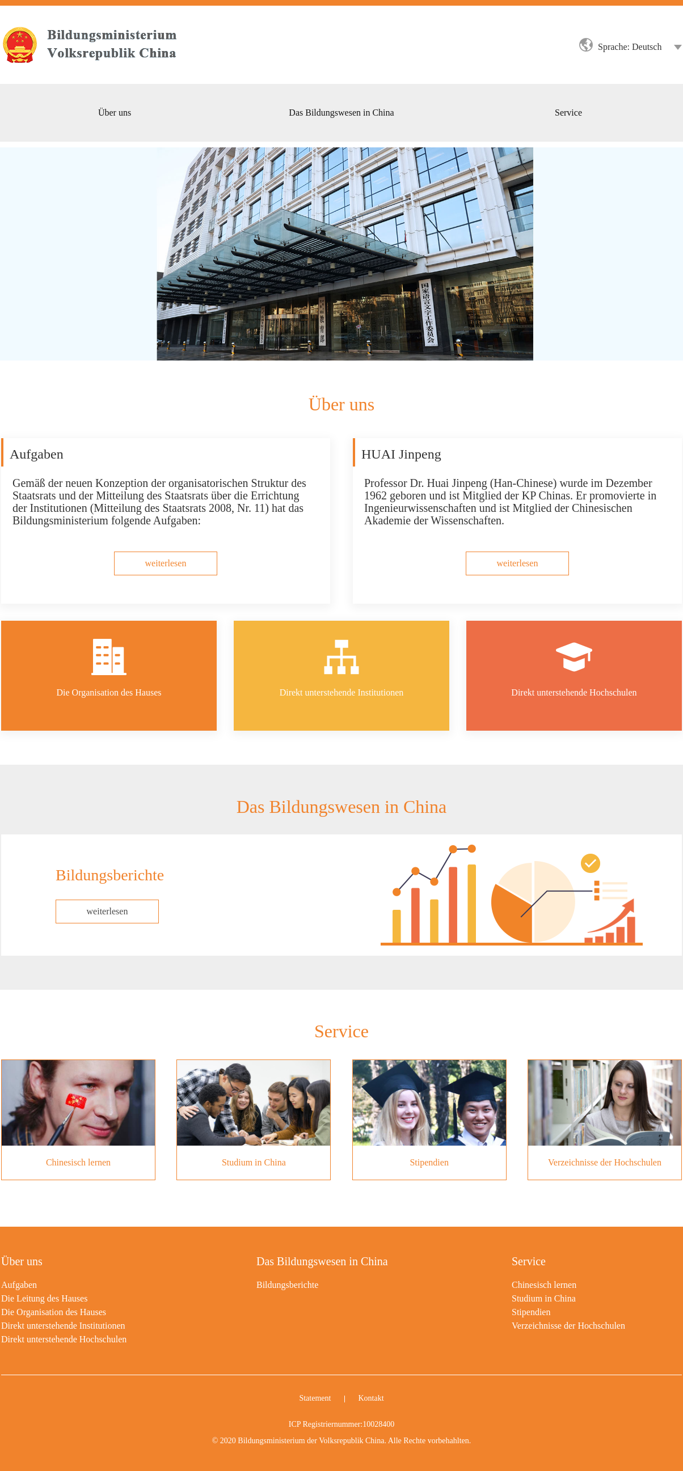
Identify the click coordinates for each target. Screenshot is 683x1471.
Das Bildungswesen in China (322, 1261)
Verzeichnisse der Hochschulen (568, 1325)
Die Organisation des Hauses (53, 1312)
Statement (315, 1398)
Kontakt (370, 1398)
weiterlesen (107, 911)
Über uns (22, 1261)
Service (529, 1261)
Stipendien (531, 1312)
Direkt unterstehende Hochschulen (64, 1339)
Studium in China (544, 1298)
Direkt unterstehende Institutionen (63, 1325)
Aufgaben (19, 1285)
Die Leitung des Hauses (44, 1298)
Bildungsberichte (287, 1285)
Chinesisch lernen (544, 1285)
